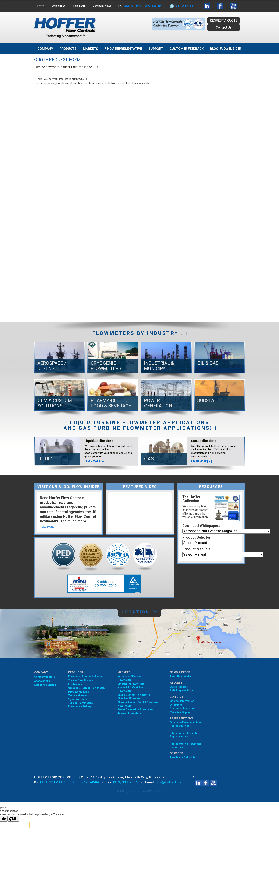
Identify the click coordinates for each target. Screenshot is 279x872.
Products (68, 48)
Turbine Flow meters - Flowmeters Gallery (81, 705)
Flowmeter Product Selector (85, 676)
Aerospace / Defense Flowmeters (129, 678)
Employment (59, 5)
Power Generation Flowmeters (135, 709)
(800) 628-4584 (154, 5)
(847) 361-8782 (184, 5)
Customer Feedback (187, 48)
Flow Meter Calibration (183, 757)
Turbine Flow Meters (80, 680)
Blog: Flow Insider (180, 676)
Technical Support (181, 712)
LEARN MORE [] (94, 461)
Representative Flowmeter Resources (185, 745)
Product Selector (196, 537)
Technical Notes (78, 695)
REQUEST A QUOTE (223, 20)
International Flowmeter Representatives (184, 735)
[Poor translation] (13, 819)
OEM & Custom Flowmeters (133, 694)
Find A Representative (123, 48)
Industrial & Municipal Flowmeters (130, 689)
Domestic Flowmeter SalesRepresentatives (186, 724)
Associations (42, 681)
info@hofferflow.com (173, 782)
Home (41, 5)
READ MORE (47, 526)
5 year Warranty (77, 699)
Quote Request (179, 686)
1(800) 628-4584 (85, 782)
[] (184, 333)
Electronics (75, 684)
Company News (102, 5)
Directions (176, 704)
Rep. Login (79, 5)
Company (45, 48)
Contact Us (224, 27)
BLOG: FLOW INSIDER (225, 48)
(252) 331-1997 (132, 5)
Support (155, 48)
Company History (44, 676)
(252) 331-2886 (126, 782)
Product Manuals (196, 549)
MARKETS (90, 48)
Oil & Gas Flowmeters (130, 698)
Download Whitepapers (201, 525)
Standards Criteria (45, 684)
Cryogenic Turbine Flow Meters (87, 687)
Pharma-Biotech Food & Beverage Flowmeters (137, 704)
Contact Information (182, 701)
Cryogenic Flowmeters (131, 683)
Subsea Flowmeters (129, 713)
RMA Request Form (181, 690)
